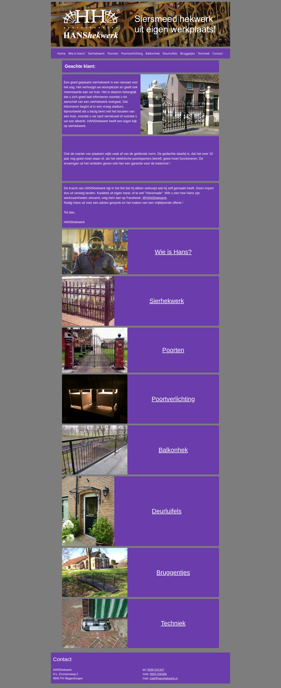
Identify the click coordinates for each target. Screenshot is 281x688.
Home (61, 53)
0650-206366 (158, 674)
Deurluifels (170, 53)
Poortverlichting (132, 53)
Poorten (113, 53)
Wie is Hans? (76, 53)
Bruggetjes (187, 53)
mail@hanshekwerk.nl (163, 678)
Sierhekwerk (96, 53)
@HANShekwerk (154, 198)
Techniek (204, 53)
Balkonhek (153, 53)
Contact (218, 53)
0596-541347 (155, 669)
